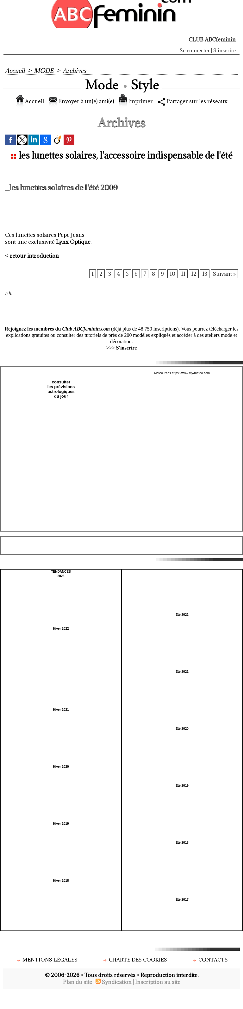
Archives (74, 70)
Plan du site (77, 982)
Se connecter (195, 50)
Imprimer (136, 101)
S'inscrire (224, 50)
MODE (43, 70)
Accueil (15, 70)
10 (172, 273)
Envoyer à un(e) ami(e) (81, 101)
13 (204, 273)
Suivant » (224, 273)
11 (183, 273)
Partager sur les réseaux (192, 101)
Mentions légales (47, 959)
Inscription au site (157, 982)
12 (193, 273)
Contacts (209, 959)
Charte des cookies (134, 959)
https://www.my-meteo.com (191, 373)
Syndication (117, 982)
